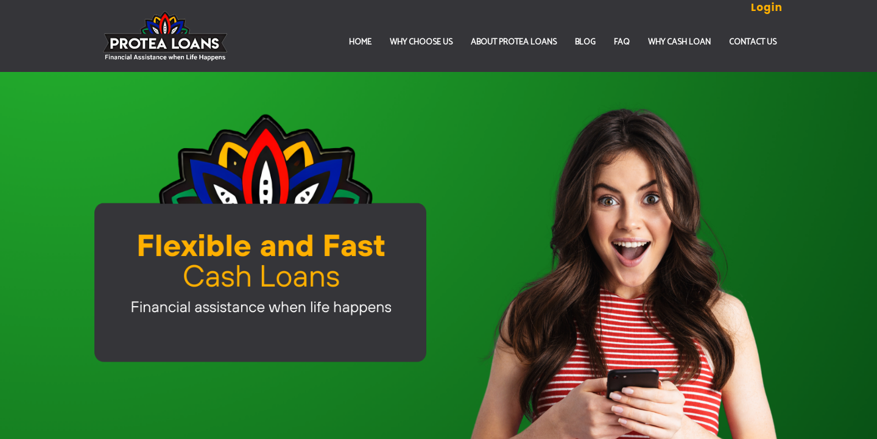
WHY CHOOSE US (421, 42)
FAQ (622, 42)
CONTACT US (753, 42)
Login (767, 7)
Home (360, 42)
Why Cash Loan (679, 42)
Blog (585, 42)
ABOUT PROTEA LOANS (514, 42)
